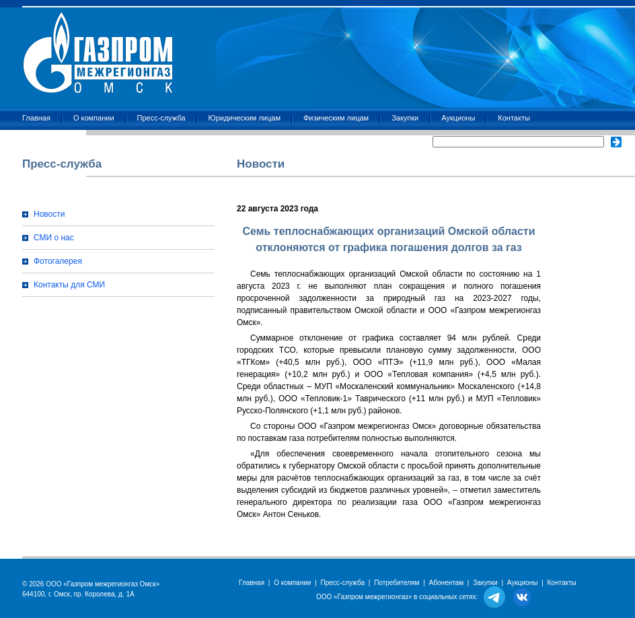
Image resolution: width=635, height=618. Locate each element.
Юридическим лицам (245, 118)
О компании (93, 118)
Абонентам (446, 582)
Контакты (514, 118)
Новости (49, 214)
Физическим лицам (336, 118)
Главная (36, 118)
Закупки (404, 118)
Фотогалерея (58, 261)
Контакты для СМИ (69, 284)
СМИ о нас (54, 237)
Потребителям (396, 582)
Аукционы (458, 118)
